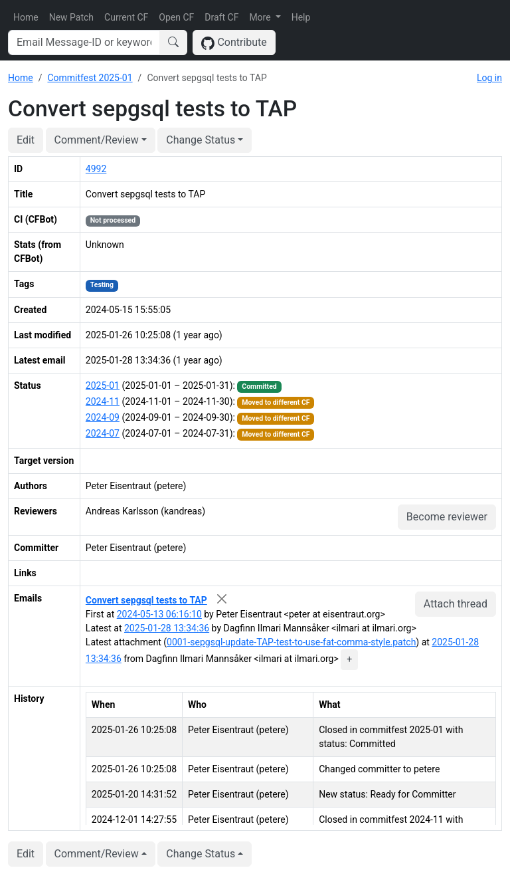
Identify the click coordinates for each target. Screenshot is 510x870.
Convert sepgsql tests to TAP (146, 600)
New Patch (71, 17)
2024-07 (103, 433)
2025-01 (103, 385)
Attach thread (455, 604)
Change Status (200, 140)
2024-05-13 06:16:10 (159, 614)
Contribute (234, 43)
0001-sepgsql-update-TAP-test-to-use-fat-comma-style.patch (291, 642)
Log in (489, 77)
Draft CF (221, 17)
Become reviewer (446, 516)
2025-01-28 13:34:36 (166, 628)
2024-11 (103, 401)
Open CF (176, 17)
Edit (26, 140)
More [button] (261, 17)
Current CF (126, 17)
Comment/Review (96, 140)
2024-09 (103, 417)
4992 (96, 168)
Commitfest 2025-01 (89, 77)
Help (301, 17)
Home (26, 17)
